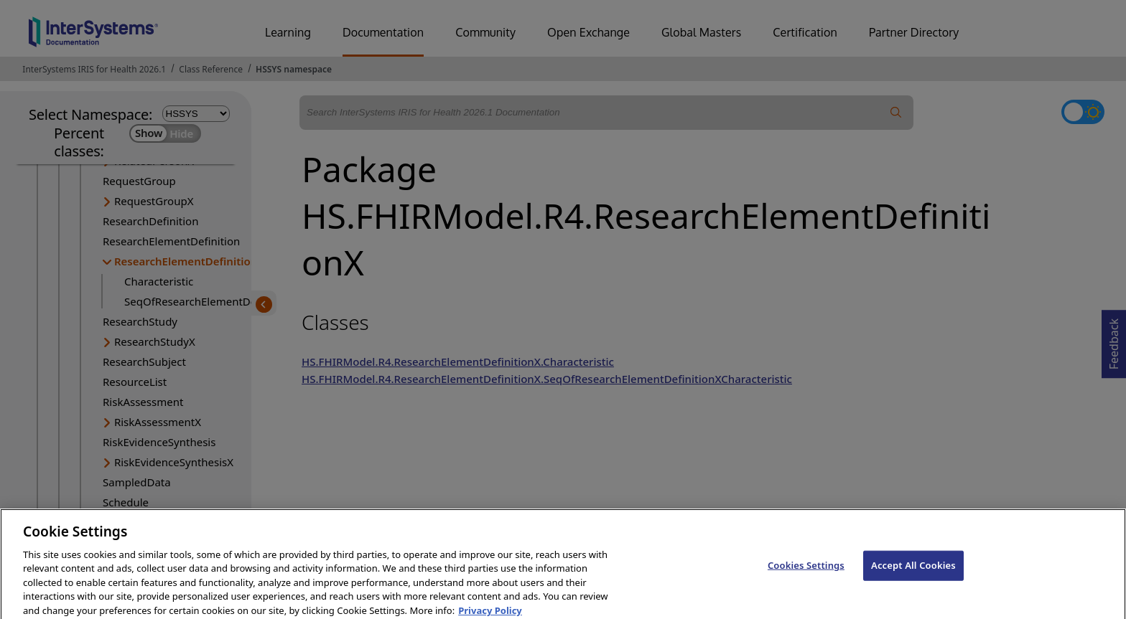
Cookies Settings (806, 572)
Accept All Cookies (913, 572)
